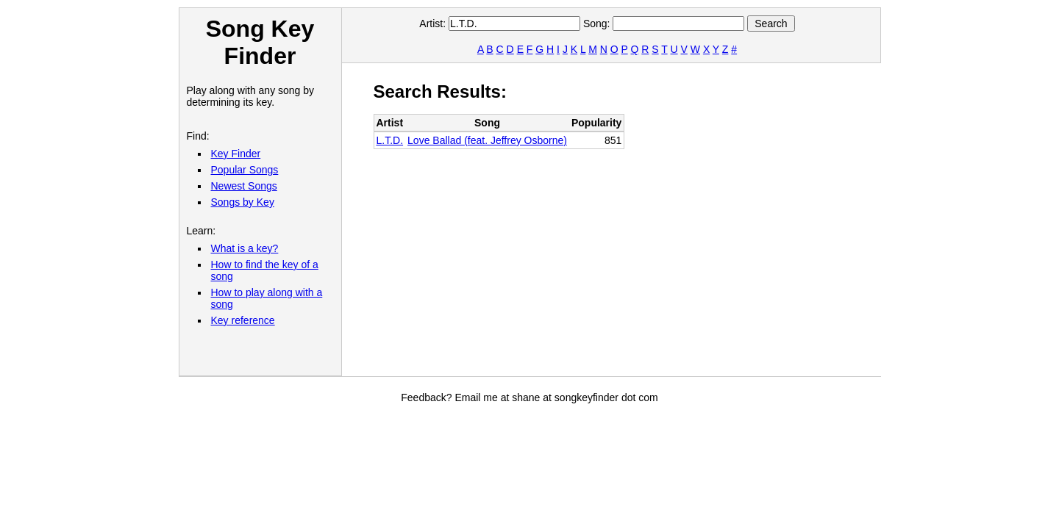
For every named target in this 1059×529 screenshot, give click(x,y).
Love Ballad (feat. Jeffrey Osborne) (487, 140)
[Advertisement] (641, 217)
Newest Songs (244, 186)
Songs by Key (242, 202)
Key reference (243, 320)
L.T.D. (390, 140)
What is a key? (245, 248)
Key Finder (236, 153)
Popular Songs (245, 170)
